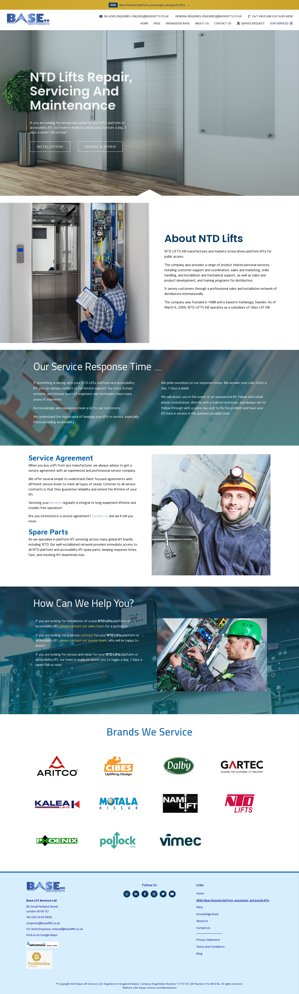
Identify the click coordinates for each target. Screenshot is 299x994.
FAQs (199, 907)
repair (82, 124)
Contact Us (203, 928)
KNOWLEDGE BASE (178, 23)
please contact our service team (83, 640)
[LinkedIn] (135, 894)
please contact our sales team (82, 626)
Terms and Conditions (210, 946)
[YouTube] (172, 894)
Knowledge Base (207, 914)
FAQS (157, 23)
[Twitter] (163, 894)
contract (87, 635)
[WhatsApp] (126, 894)
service (66, 124)
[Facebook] (145, 894)
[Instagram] (154, 894)
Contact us (100, 516)
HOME (144, 23)
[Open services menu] (281, 23)
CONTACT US (222, 23)
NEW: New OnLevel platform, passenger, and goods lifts (232, 900)
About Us (202, 921)
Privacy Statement (208, 939)
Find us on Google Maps (41, 935)
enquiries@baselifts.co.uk (43, 923)
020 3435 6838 (41, 917)
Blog (199, 953)
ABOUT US (202, 23)
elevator (56, 502)
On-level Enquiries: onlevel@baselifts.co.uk (54, 929)
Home (200, 893)
